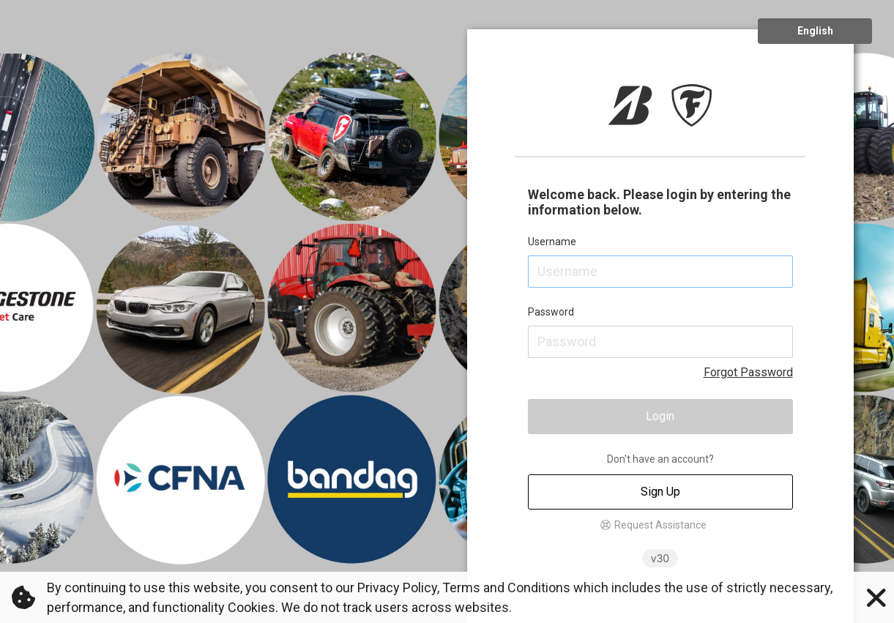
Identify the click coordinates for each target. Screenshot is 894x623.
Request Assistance (660, 525)
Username (552, 241)
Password (551, 312)
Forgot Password (748, 372)
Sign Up (660, 492)
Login (660, 416)
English (815, 31)
